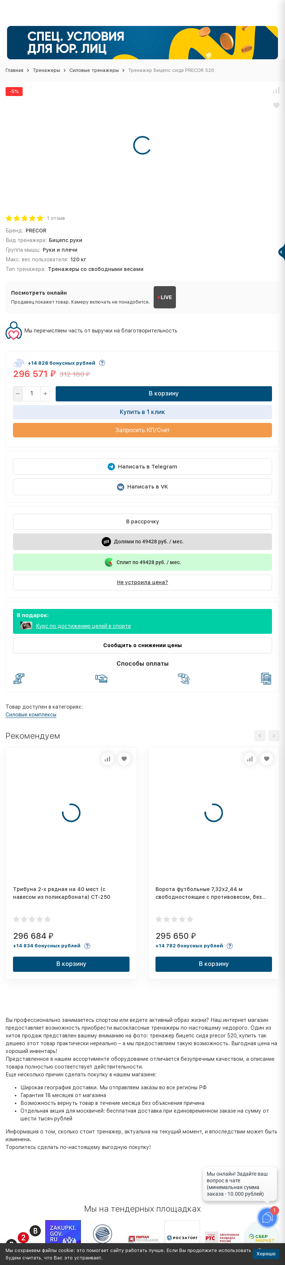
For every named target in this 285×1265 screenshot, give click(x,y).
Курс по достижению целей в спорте (83, 626)
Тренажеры (46, 70)
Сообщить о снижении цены (142, 645)
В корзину (164, 393)
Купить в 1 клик (142, 411)
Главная (14, 70)
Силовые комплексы (31, 715)
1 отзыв (56, 218)
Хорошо (266, 1253)
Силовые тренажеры (94, 70)
